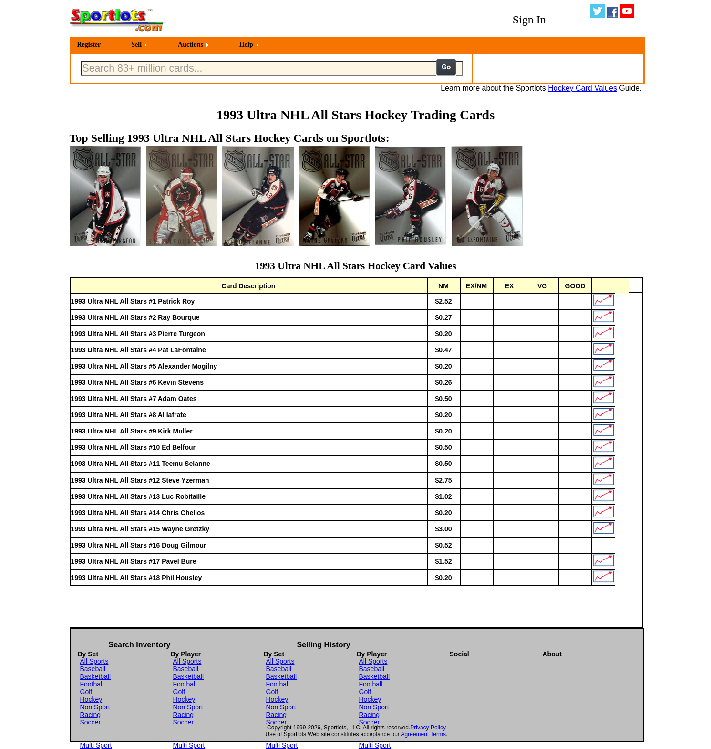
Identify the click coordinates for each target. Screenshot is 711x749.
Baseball (93, 669)
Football (92, 684)
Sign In (529, 19)
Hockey (91, 699)
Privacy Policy (428, 727)
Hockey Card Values (582, 88)
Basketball (95, 676)
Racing (90, 714)
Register (89, 44)
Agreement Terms (423, 734)
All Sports (94, 661)
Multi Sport (96, 745)
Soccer (90, 722)
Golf (86, 692)
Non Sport (95, 707)
